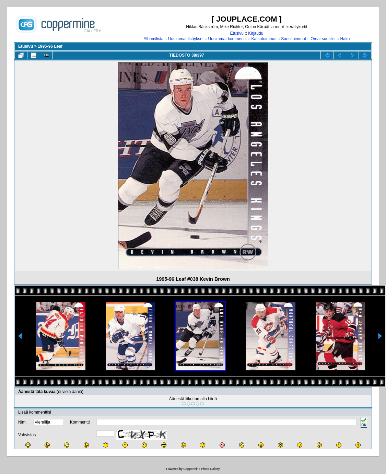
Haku (345, 38)
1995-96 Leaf (50, 46)
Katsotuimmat (264, 38)
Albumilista (154, 38)
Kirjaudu (255, 33)
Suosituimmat (293, 38)
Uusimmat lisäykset (185, 38)
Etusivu (237, 33)
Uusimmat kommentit (227, 38)
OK (363, 422)
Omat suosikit (323, 38)
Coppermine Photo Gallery (201, 469)
